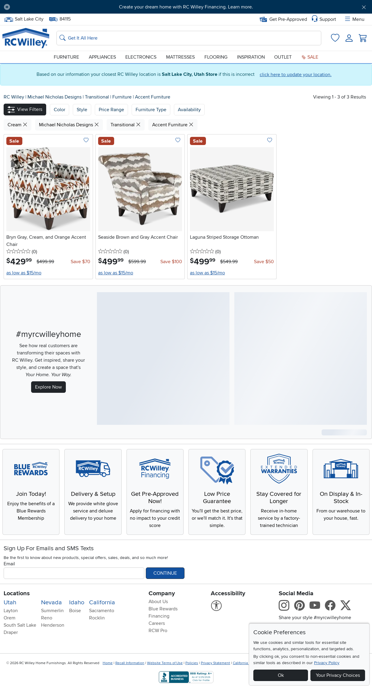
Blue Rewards (163, 609)
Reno (46, 618)
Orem (9, 618)
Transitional (97, 97)
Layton (11, 611)
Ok (281, 675)
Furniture (66, 57)
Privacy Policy (326, 662)
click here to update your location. (296, 75)
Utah (10, 602)
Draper (11, 632)
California (102, 602)
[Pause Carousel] (7, 7)
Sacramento (101, 611)
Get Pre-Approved (283, 19)
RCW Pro (158, 631)
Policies (191, 663)
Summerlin (52, 611)
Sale (309, 57)
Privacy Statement (215, 663)
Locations (17, 593)
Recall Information (129, 663)
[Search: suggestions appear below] (189, 38)
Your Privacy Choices (338, 675)
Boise (75, 611)
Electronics (140, 57)
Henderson (52, 625)
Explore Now (48, 387)
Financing (159, 616)
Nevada (51, 602)
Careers (157, 623)
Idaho (76, 602)
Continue (165, 573)
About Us (158, 602)
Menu (354, 19)
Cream (17, 125)
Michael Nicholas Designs (55, 97)
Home (108, 663)
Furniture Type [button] (151, 110)
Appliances (102, 57)
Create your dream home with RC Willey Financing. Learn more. (186, 7)
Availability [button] (189, 110)
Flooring (215, 57)
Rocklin (97, 618)
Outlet (283, 57)
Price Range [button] (111, 110)
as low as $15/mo (23, 273)
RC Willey (14, 97)
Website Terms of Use (165, 663)
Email (9, 564)
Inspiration (251, 57)
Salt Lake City (23, 19)
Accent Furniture (152, 97)
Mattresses (180, 57)
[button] (25, 109)
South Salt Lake (20, 625)
